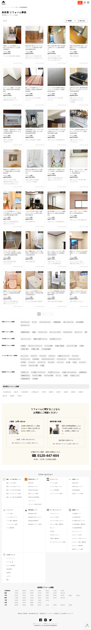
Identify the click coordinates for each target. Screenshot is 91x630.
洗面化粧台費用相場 (33, 520)
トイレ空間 (49, 346)
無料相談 (80, 3)
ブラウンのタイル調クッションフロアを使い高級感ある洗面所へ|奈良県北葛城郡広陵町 (12, 247)
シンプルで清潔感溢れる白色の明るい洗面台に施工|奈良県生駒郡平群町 (56, 286)
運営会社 (20, 613)
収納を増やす (26, 378)
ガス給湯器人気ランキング (78, 520)
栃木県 (24, 593)
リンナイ (83, 362)
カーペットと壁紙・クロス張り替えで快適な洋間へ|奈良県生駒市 (12, 84)
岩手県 (32, 590)
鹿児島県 (62, 605)
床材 (34, 332)
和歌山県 (62, 597)
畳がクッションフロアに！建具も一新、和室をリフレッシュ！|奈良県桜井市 (79, 166)
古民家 (35, 378)
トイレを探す (9, 513)
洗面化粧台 (57, 322)
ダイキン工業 (34, 365)
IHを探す (52, 531)
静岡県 (70, 595)
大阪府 (39, 597)
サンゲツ (34, 356)
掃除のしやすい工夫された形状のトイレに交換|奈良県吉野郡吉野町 (12, 287)
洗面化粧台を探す (32, 513)
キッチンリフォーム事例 (56, 493)
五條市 (66, 392)
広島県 (39, 600)
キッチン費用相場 (54, 490)
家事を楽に (83, 372)
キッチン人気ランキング (56, 486)
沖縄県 (70, 605)
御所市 (73, 392)
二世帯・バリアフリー (38, 372)
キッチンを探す (54, 483)
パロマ (24, 365)
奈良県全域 (7, 392)
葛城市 (12, 396)
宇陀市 (19, 396)
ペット (59, 375)
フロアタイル (68, 332)
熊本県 (39, 605)
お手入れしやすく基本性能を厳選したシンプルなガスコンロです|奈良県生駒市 (79, 85)
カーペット (79, 332)
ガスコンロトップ (54, 513)
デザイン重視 (37, 375)
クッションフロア (55, 332)
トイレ (35, 322)
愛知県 (78, 595)
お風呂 (24, 346)
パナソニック (26, 359)
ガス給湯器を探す (76, 517)
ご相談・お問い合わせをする (25, 439)
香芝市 (5, 396)
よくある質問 (62, 613)
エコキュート (25, 325)
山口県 (47, 600)
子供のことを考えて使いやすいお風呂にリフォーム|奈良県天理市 (79, 286)
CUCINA (36, 359)
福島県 (62, 590)
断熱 (7, 579)
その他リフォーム (56, 339)
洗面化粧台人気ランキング (34, 517)
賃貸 (66, 375)
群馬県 (32, 593)
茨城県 (16, 593)
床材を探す (31, 483)
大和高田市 (24, 392)
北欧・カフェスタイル (69, 372)
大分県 (47, 605)
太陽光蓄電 (9, 569)
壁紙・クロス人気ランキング (13, 486)
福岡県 (16, 605)
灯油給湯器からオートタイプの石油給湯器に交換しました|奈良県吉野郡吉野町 (34, 125)
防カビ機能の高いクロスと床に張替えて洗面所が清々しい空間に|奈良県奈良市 (34, 246)
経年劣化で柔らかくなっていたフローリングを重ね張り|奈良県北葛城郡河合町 (34, 42)
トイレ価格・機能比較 (11, 520)
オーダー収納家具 (10, 565)
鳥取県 (16, 600)
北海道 (16, 590)
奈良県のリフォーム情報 (10, 15)
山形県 (55, 590)
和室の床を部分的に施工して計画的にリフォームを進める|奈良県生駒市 (79, 41)
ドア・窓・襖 (9, 562)
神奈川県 (62, 593)
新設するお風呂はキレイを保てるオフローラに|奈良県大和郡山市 (34, 166)
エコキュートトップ (77, 531)
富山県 (24, 595)
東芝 (42, 365)
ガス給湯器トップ (76, 513)
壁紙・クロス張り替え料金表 (13, 490)
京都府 (32, 597)
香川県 (24, 602)
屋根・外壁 (35, 349)
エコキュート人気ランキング (79, 538)
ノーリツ (60, 362)
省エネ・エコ (75, 375)
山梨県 (47, 595)
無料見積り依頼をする (66, 440)
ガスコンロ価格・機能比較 (56, 524)
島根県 (24, 600)
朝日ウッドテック (64, 356)
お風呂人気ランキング (77, 486)
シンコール (25, 356)
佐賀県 (24, 605)
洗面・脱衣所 (60, 346)
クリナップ (41, 362)
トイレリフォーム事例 (11, 524)
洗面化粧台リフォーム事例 (34, 524)
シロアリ (8, 576)
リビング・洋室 (72, 346)
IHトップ (52, 527)
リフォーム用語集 (53, 613)
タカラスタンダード (48, 359)
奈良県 (55, 597)
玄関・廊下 (25, 349)
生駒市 (81, 392)
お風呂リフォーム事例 (77, 493)
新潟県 (16, 595)
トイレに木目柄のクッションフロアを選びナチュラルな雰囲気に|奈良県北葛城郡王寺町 (12, 208)
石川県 (32, 595)
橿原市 (51, 392)
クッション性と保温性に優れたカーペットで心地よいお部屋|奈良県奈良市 (56, 84)
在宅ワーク (25, 372)
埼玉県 (39, 593)
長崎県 (32, 605)
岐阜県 (62, 595)
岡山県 (32, 600)
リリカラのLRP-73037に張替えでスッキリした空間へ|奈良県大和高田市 (34, 206)
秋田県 (47, 590)
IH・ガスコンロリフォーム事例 (57, 542)
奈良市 (16, 392)
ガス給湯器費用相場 (77, 527)
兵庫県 (47, 597)
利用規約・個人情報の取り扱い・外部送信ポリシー (35, 613)
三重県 (16, 597)
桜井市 (58, 392)
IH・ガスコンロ (68, 322)
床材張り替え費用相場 (33, 497)
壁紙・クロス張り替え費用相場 (14, 497)
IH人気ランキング (54, 535)
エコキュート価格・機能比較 (79, 542)
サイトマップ (70, 613)
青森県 (24, 590)
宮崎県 (55, 605)
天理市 (44, 392)
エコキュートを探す (77, 535)
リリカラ (43, 356)
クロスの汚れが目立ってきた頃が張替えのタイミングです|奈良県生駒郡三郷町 (56, 125)
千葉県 (47, 593)
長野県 (55, 595)
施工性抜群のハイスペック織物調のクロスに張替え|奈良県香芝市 (56, 206)
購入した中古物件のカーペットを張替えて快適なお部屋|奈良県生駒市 (34, 84)
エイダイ (51, 362)
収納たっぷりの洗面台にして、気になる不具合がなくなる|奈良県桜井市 (12, 41)
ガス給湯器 (80, 322)
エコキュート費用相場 (77, 545)
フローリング (43, 332)
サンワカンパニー (75, 359)
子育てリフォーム (54, 372)
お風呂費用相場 (76, 490)
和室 (82, 346)
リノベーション (26, 339)
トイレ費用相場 (10, 527)
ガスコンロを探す (54, 517)
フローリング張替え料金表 (34, 504)
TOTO (24, 362)
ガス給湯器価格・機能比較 (78, 524)
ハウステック (62, 359)
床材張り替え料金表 (33, 490)
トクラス (32, 362)
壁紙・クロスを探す (11, 483)
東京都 (55, 593)
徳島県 (16, 602)
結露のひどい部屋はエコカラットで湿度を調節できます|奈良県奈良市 (12, 167)
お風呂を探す (75, 483)
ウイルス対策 (49, 375)
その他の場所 (47, 349)
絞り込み (81, 21)
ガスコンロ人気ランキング (56, 520)
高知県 (39, 602)
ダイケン (52, 356)
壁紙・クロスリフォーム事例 (13, 493)
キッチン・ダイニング (35, 346)
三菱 (68, 362)
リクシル (75, 356)
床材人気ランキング (33, 486)
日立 (75, 362)
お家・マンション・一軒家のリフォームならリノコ (45, 623)
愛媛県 (32, 602)
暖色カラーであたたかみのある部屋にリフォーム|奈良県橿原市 (79, 247)
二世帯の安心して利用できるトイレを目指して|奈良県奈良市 (56, 165)
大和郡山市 (35, 392)
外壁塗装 (8, 572)
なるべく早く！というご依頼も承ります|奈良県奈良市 (79, 206)
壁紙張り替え (25, 332)
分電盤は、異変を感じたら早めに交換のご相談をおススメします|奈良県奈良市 (12, 126)
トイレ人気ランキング (11, 517)
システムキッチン (46, 322)
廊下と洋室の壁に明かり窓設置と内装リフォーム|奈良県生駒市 (56, 43)
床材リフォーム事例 (33, 493)
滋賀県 (24, 597)
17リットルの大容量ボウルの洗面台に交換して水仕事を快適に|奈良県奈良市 (34, 286)
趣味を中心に (26, 375)
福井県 (39, 595)
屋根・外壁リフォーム (40, 339)
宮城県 (39, 590)
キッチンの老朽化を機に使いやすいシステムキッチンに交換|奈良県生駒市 (79, 126)
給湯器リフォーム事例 (77, 549)
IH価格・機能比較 (54, 538)
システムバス (25, 322)
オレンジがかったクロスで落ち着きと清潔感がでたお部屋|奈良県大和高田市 (56, 247)
